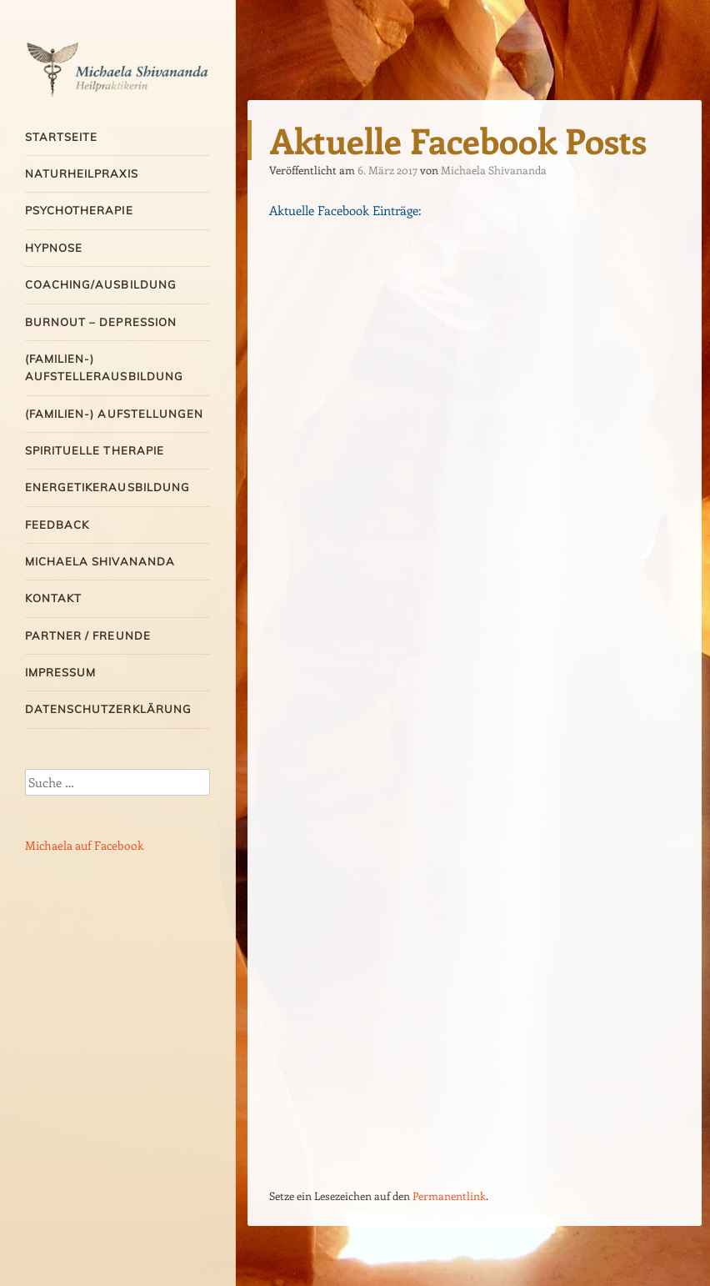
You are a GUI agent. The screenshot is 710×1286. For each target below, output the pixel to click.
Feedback (57, 524)
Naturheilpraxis (81, 173)
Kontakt (53, 598)
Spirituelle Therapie (94, 450)
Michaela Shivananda (100, 561)
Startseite (61, 136)
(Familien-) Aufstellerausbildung (104, 367)
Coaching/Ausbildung (101, 284)
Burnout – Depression (101, 322)
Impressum (60, 672)
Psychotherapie (79, 210)
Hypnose (53, 247)
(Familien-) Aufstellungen (114, 413)
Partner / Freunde (88, 635)
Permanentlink (449, 1195)
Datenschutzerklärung (108, 709)
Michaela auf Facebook (84, 845)
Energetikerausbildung (107, 487)
